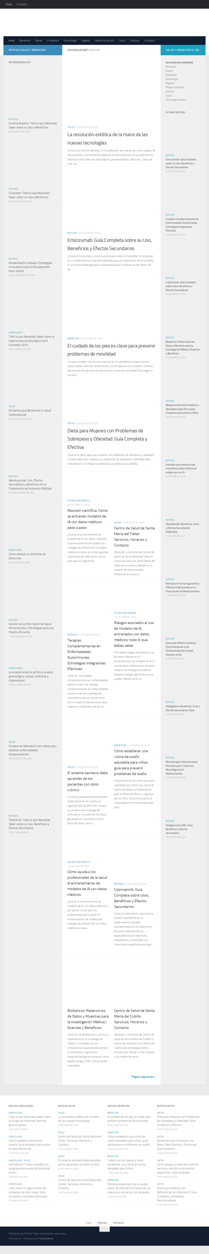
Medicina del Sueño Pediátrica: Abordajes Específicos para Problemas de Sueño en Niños (182, 409)
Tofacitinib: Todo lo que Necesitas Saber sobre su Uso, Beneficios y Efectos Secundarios (29, 824)
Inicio (9, 4)
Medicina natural (104, 40)
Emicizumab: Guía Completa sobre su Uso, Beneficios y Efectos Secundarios (110, 248)
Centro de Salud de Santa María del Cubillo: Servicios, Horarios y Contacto (79, 1192)
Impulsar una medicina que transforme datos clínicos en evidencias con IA (181, 468)
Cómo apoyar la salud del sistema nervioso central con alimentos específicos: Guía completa (177, 1176)
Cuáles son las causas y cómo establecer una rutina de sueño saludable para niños (127, 1172)
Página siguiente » (143, 1085)
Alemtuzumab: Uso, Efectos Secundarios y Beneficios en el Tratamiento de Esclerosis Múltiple (30, 484)
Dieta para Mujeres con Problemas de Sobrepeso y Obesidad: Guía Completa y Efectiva (111, 446)
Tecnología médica (78, 508)
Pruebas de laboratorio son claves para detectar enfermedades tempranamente (32, 750)
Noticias (134, 40)
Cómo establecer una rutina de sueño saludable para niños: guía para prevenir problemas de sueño (131, 770)
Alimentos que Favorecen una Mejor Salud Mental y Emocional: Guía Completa (177, 1153)
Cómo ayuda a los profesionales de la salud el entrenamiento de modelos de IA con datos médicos (87, 891)
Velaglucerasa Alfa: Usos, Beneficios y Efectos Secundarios (179, 829)
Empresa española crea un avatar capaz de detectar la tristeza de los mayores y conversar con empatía (129, 1196)
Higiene (85, 40)
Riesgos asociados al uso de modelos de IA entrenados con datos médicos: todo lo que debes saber (134, 642)
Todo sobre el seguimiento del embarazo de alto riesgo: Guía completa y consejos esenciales (28, 1200)
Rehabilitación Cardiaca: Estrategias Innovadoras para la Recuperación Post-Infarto (30, 267)
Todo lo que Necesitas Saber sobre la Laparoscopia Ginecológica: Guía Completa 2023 (31, 340)
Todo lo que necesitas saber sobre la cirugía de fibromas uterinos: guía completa (30, 1129)
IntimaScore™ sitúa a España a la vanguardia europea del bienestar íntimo (29, 1176)
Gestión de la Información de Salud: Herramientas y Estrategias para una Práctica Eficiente (31, 628)
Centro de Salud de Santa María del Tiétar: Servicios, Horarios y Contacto (79, 1149)
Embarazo (53, 40)
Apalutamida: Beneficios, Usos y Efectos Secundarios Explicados (182, 527)
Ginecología (70, 40)
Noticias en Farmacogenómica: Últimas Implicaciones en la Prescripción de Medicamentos (183, 587)
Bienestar (24, 40)
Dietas (38, 40)
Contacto (22, 4)
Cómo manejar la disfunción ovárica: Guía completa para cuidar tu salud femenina (29, 1153)
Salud (122, 40)
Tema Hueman (46, 1247)
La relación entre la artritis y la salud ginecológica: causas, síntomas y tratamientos (31, 676)
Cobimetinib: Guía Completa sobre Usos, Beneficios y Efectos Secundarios (181, 286)
